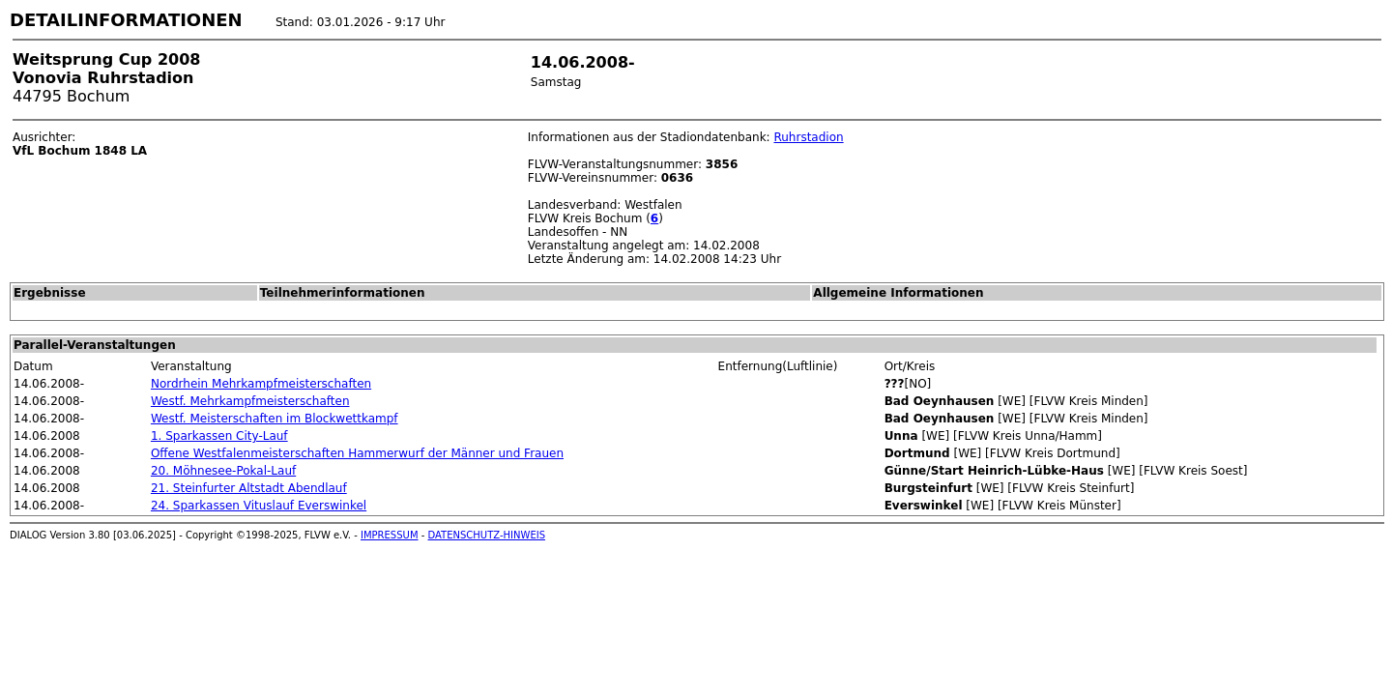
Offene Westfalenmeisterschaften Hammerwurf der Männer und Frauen (357, 453)
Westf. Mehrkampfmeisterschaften (250, 401)
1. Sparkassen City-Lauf (219, 436)
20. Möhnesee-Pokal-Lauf (223, 471)
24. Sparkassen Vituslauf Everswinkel (258, 505)
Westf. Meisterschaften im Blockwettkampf (274, 418)
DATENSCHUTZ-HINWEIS (487, 535)
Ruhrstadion (808, 137)
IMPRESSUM (390, 535)
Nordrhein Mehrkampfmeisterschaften (261, 384)
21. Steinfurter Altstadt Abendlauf (249, 488)
